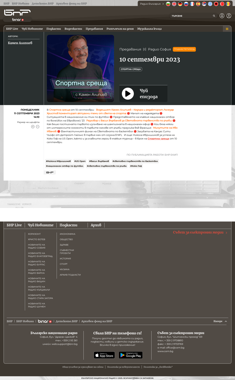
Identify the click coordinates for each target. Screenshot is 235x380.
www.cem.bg (165, 351)
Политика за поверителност (123, 367)
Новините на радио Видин (36, 279)
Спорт (63, 263)
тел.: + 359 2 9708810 (170, 340)
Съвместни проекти (67, 251)
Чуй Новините (41, 225)
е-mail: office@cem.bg (171, 347)
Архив (96, 225)
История (65, 258)
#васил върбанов (99, 161)
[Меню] (227, 28)
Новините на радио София (36, 246)
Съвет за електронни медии (200, 232)
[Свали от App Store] (104, 355)
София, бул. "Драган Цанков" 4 (58, 336)
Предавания (130, 49)
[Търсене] (214, 15)
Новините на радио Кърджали (39, 288)
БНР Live (14, 225)
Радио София (159, 49)
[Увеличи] (33, 126)
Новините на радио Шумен (37, 305)
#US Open (80, 161)
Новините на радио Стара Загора (40, 296)
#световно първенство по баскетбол (135, 161)
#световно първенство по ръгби (107, 166)
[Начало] (17, 13)
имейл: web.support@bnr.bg (60, 344)
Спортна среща (131, 69)
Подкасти (68, 225)
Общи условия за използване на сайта (82, 367)
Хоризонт (34, 233)
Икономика (67, 233)
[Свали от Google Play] (131, 355)
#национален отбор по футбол (64, 166)
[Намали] (37, 126)
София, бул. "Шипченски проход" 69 (180, 336)
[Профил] (228, 15)
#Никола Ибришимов (58, 161)
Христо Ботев (36, 239)
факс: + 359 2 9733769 (170, 344)
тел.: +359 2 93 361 (66, 340)
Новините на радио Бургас (36, 262)
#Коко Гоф (136, 166)
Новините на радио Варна (36, 271)
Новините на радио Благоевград (40, 254)
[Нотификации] (222, 15)
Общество (66, 239)
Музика (64, 269)
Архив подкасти (70, 274)
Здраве (64, 244)
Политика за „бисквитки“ (158, 367)
